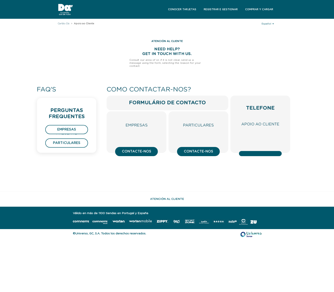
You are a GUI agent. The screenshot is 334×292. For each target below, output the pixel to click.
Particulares (66, 143)
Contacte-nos (136, 151)
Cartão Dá (63, 23)
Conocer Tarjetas (182, 9)
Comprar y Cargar (259, 9)
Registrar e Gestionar (221, 9)
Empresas (66, 129)
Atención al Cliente (167, 199)
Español (268, 23)
